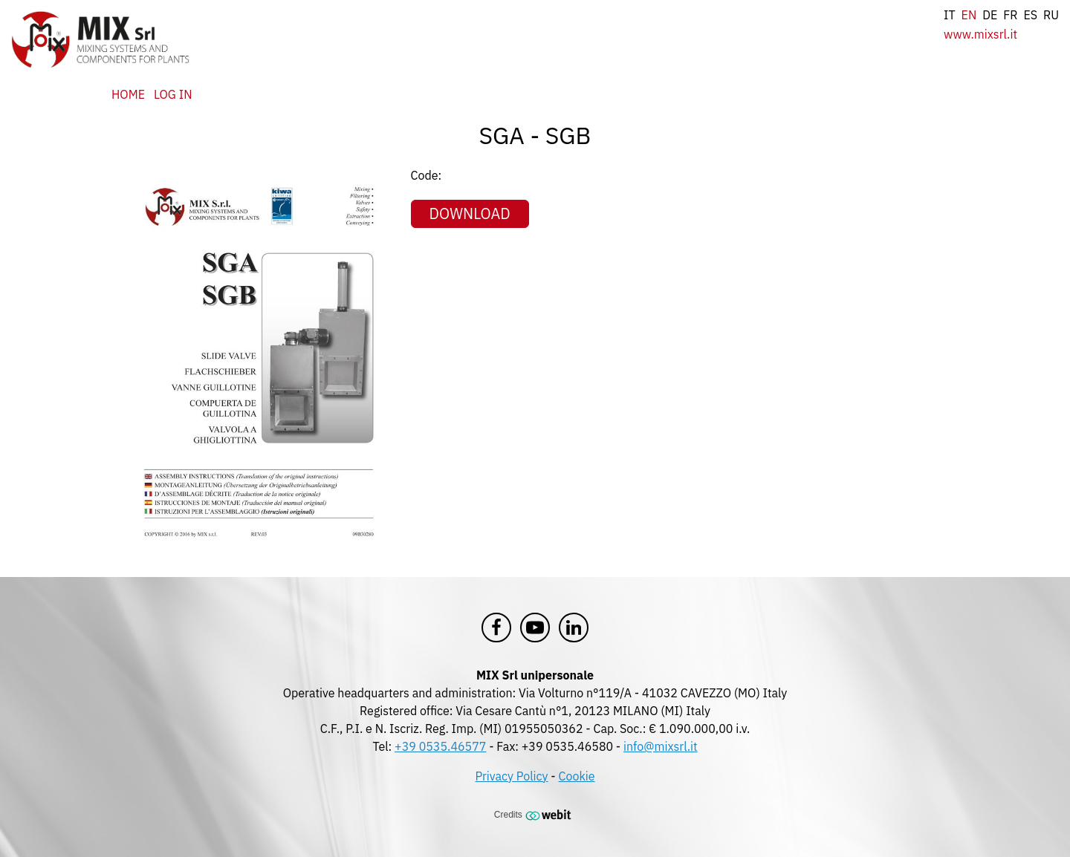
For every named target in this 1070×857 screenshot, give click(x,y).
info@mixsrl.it (660, 746)
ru (1051, 14)
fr (1010, 14)
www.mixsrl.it (980, 34)
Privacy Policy (511, 776)
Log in (173, 94)
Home (128, 94)
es (1030, 14)
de (989, 14)
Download (469, 213)
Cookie (577, 776)
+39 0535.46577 (440, 746)
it (949, 14)
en (969, 14)
